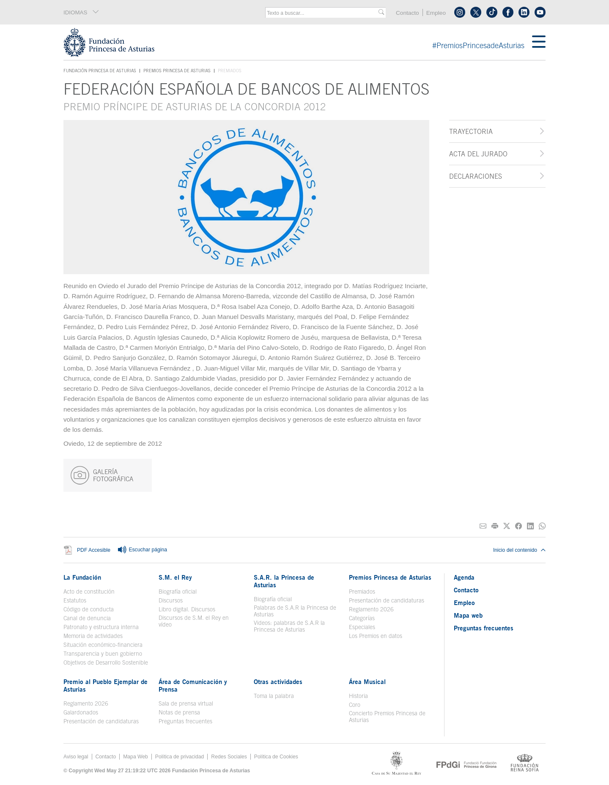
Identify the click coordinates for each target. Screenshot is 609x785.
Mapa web (468, 615)
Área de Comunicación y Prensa (193, 685)
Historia (358, 695)
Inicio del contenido (519, 550)
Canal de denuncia (87, 618)
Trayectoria (471, 131)
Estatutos (74, 600)
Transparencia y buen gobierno (102, 653)
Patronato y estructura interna (101, 627)
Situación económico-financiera (103, 644)
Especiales (362, 627)
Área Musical (367, 681)
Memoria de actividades (93, 635)
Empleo (436, 13)
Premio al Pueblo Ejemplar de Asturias (105, 685)
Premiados (362, 591)
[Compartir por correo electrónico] (483, 526)
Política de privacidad (179, 757)
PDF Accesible (93, 550)
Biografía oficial (178, 591)
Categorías (362, 618)
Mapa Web (135, 757)
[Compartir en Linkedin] (530, 526)
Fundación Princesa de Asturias (99, 71)
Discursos (171, 600)
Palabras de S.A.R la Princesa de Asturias (295, 611)
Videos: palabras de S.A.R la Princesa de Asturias (289, 626)
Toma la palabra (274, 695)
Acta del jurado (478, 154)
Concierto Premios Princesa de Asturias (387, 716)
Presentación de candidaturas (386, 600)
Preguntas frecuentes (185, 721)
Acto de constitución (89, 591)
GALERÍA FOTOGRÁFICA (101, 475)
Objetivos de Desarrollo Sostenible (105, 662)
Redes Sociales (229, 757)
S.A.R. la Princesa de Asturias (284, 581)
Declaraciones (475, 176)
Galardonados (80, 712)
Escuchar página (142, 550)
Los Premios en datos (375, 635)
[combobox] (323, 13)
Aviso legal (75, 757)
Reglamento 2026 (371, 609)
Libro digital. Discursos (187, 609)
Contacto (407, 13)
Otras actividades (278, 681)
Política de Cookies (276, 757)
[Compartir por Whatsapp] (542, 526)
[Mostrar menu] (539, 42)
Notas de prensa (179, 712)
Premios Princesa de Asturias (177, 70)
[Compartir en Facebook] (518, 526)
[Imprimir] (494, 526)
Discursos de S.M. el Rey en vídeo (194, 621)
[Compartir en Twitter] (506, 526)
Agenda (464, 577)
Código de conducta (88, 609)
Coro (354, 704)
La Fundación (82, 577)
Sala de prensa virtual (186, 703)
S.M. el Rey (175, 577)
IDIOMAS (81, 12)
